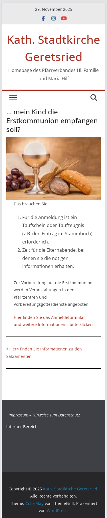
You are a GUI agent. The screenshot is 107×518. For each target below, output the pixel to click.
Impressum (18, 415)
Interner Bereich (22, 426)
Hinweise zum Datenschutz (56, 415)
